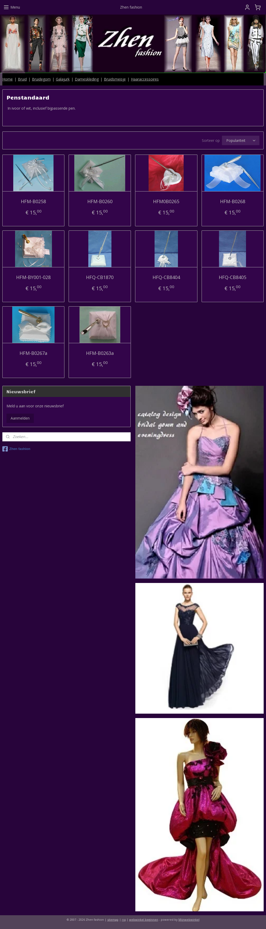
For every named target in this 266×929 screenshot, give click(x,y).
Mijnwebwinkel (189, 919)
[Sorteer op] (240, 140)
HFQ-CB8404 (166, 277)
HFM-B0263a (100, 353)
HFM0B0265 (166, 201)
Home (7, 79)
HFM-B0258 (33, 201)
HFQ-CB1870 (100, 277)
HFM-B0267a (33, 353)
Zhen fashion (16, 449)
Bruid (22, 79)
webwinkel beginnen (143, 919)
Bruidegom (41, 79)
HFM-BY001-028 (33, 277)
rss (124, 919)
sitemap (112, 919)
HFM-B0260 (99, 201)
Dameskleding (87, 79)
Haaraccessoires (145, 79)
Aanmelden (20, 418)
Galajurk (63, 79)
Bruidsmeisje (115, 79)
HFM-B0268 (232, 201)
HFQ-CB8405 (232, 277)
